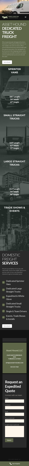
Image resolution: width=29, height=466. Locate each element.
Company (14, 406)
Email (14, 413)
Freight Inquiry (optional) (14, 426)
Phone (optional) (14, 419)
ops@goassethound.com (14, 363)
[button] (25, 17)
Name (14, 399)
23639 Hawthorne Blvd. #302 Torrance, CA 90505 (14, 357)
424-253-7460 (14, 367)
